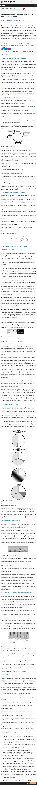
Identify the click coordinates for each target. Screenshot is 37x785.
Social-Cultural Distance (29, 45)
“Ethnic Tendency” (21, 45)
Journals (6, 8)
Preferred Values (30, 43)
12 (29, 82)
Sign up (21, 783)
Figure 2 (15, 233)
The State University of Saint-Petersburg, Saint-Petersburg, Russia (12, 20)
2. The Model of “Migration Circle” (9, 97)
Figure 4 (33, 327)
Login (2, 5)
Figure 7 (11, 589)
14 (16, 188)
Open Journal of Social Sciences (6, 12)
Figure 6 (34, 539)
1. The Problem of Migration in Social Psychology (13, 58)
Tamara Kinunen (10, 18)
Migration (2, 43)
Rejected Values (3, 45)
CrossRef (22, 764)
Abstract (2, 24)
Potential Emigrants (7, 43)
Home (3, 8)
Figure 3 (6, 264)
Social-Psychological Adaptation (12, 45)
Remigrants (14, 43)
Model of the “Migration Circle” (21, 43)
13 (25, 73)
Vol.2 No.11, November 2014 (18, 12)
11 (1, 774)
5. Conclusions (4, 674)
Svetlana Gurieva (4, 18)
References (3, 734)
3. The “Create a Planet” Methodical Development (13, 192)
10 (26, 186)
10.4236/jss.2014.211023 (5, 54)
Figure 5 (6, 418)
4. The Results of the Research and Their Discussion (14, 246)
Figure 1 (33, 106)
